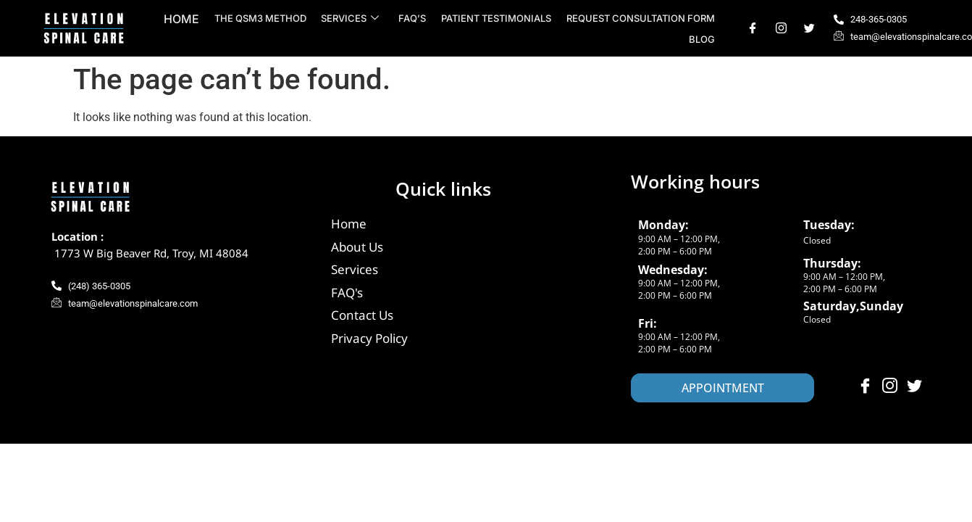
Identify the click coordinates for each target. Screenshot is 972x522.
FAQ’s (413, 18)
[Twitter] (809, 28)
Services (352, 18)
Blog (702, 39)
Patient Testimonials (497, 18)
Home (184, 19)
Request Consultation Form (640, 18)
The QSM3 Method (263, 18)
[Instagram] (781, 28)
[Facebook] (752, 28)
